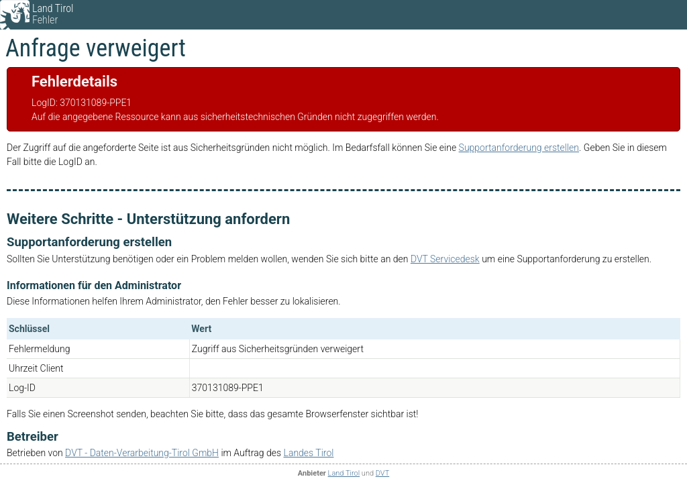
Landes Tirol (309, 452)
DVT (382, 473)
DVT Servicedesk (445, 259)
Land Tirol (344, 473)
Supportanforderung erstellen (519, 147)
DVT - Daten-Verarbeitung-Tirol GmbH (142, 452)
